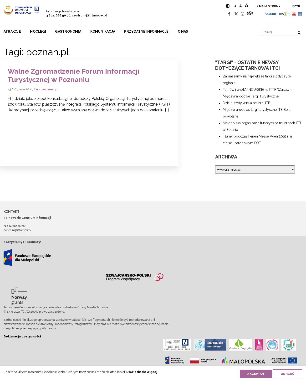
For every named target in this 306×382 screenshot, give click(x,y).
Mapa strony (269, 6)
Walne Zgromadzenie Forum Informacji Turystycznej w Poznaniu (74, 75)
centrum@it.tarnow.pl (89, 15)
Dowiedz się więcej (141, 372)
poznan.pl (50, 89)
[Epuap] (271, 14)
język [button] (296, 6)
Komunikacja (102, 31)
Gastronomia (68, 31)
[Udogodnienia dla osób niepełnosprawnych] (300, 14)
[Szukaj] (277, 32)
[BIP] (294, 14)
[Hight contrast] (228, 6)
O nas (183, 31)
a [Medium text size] (240, 6)
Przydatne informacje (146, 31)
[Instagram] (242, 14)
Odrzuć (287, 374)
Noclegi (38, 31)
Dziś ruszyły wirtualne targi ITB (246, 103)
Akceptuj (255, 374)
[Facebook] (229, 14)
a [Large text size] (246, 5)
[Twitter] (236, 14)
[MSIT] (284, 14)
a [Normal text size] (235, 6)
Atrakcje (12, 31)
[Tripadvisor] (250, 14)
